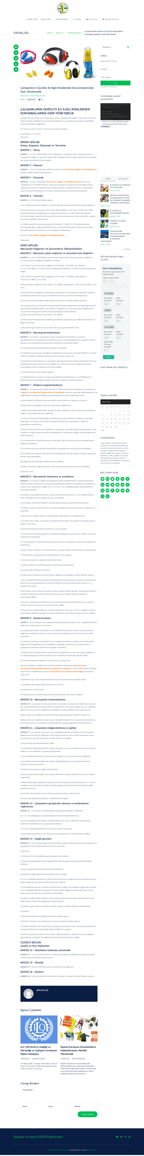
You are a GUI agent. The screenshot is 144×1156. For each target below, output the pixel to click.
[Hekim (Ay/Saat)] (118, 304)
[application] (115, 112)
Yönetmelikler (37, 96)
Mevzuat (42, 20)
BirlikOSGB (31, 100)
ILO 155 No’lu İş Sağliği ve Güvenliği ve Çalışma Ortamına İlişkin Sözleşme (37, 1051)
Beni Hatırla (105, 78)
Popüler (108, 179)
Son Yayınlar (123, 179)
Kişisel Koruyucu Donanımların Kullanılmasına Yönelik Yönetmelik (78, 1051)
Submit (108, 358)
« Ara (102, 431)
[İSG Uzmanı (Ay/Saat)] (107, 304)
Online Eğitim (114, 20)
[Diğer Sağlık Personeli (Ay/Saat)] (107, 351)
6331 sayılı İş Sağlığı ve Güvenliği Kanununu (47, 236)
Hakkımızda (60, 20)
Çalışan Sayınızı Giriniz (111, 278)
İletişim (78, 20)
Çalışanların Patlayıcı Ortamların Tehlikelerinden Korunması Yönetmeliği (115, 237)
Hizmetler (26, 20)
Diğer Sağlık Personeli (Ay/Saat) (108, 344)
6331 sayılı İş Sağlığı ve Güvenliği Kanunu (63, 182)
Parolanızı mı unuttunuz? (109, 87)
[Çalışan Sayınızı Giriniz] (109, 282)
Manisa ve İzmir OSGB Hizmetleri (39, 1138)
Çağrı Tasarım (91, 1151)
